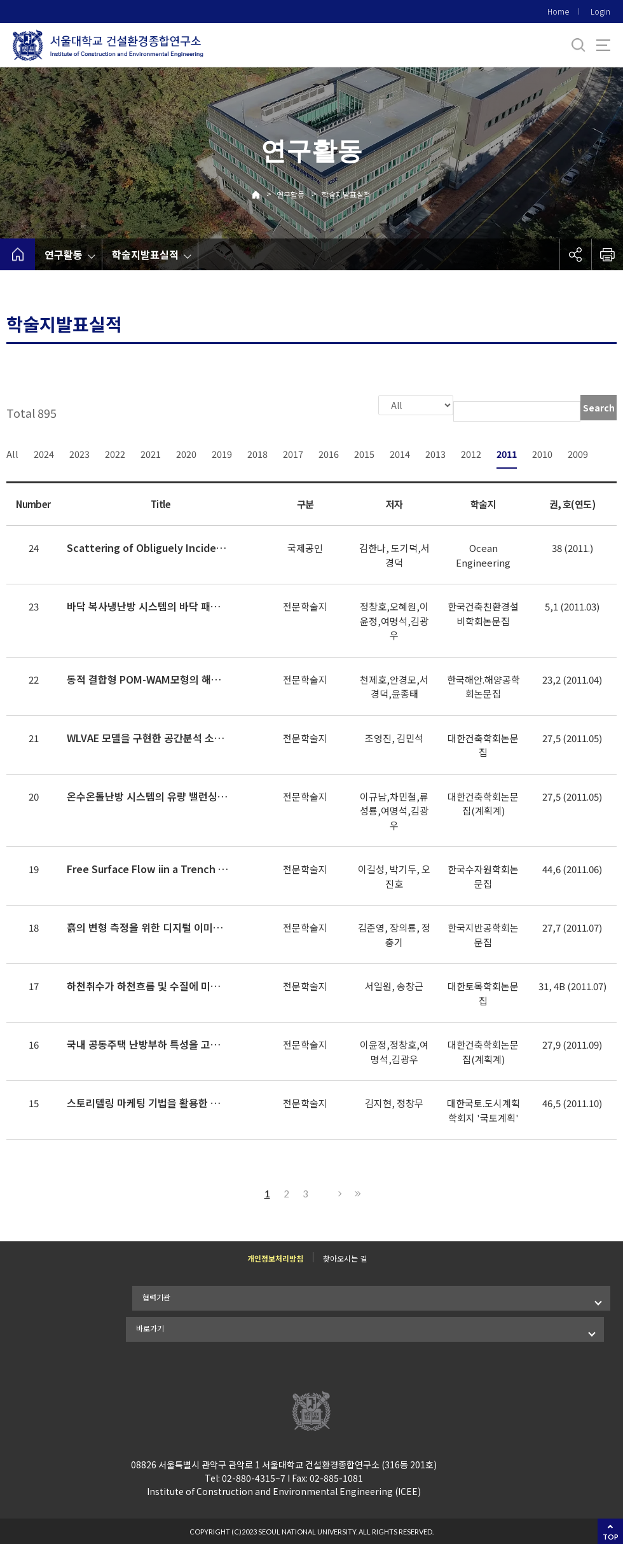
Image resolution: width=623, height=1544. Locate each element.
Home (558, 11)
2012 (471, 452)
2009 (578, 452)
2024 (44, 452)
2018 (257, 452)
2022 (115, 452)
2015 (364, 452)
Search (599, 407)
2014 (400, 452)
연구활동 (291, 194)
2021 (150, 452)
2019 (222, 452)
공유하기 (575, 254)
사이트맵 (603, 45)
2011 (506, 452)
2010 (542, 452)
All (12, 452)
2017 (293, 452)
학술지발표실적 (346, 194)
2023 (79, 452)
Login (600, 11)
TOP (611, 1537)
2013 (435, 452)
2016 (328, 452)
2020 (186, 452)
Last (356, 1192)
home (17, 254)
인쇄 (607, 254)
